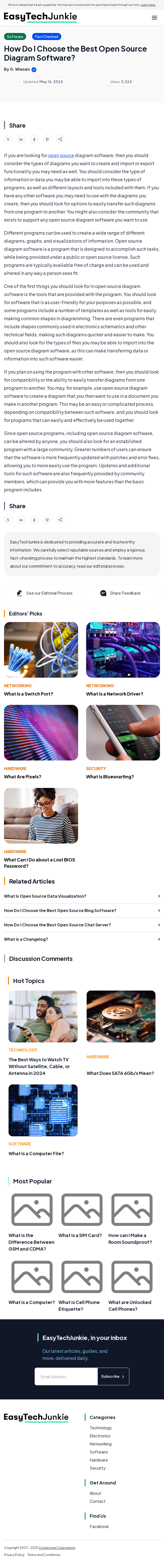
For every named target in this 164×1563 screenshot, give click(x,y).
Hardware (15, 768)
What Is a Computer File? (36, 1153)
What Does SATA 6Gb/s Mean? (120, 1073)
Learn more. (148, 4)
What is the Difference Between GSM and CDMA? (31, 1242)
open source (61, 155)
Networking (18, 685)
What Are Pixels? (22, 776)
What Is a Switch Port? (28, 694)
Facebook (99, 1526)
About (95, 1493)
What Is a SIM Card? (80, 1235)
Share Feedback (120, 593)
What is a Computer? (32, 1302)
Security (96, 768)
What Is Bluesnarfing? (110, 776)
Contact (97, 1501)
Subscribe (113, 1376)
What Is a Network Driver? (114, 694)
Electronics (100, 1435)
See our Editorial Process (44, 593)
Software (20, 1143)
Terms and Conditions (44, 1555)
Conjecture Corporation (57, 1548)
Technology (23, 1049)
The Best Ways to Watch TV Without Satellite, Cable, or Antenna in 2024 (39, 1066)
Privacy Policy (14, 1555)
